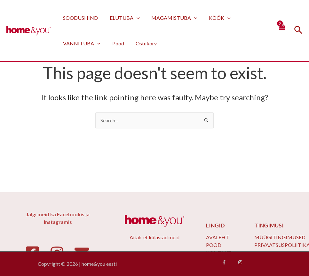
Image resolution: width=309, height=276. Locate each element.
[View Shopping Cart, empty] (282, 30)
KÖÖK (215, 18)
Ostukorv (142, 43)
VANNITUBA (81, 43)
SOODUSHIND (79, 18)
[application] (134, 18)
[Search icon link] (298, 31)
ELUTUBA (122, 18)
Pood (116, 43)
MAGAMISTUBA (171, 18)
